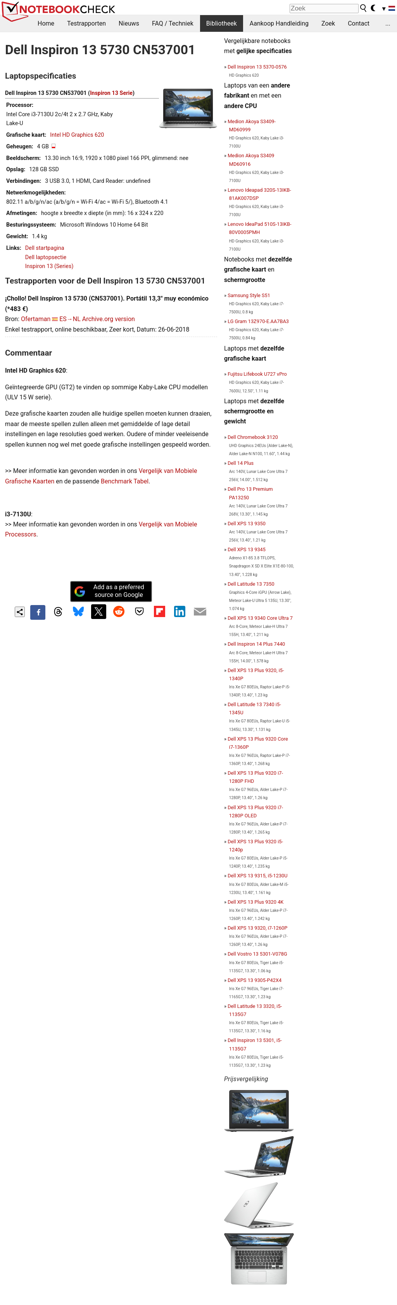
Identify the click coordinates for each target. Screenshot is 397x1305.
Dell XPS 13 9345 (247, 549)
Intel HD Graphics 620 (77, 135)
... (387, 23)
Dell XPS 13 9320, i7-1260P (257, 928)
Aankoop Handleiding (279, 23)
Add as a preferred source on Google (109, 591)
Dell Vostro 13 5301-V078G (257, 954)
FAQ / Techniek (172, 23)
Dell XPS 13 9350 (247, 523)
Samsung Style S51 (249, 295)
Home (46, 23)
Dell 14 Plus (241, 463)
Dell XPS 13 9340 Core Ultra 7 (260, 618)
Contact (358, 23)
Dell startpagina (44, 248)
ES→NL (70, 319)
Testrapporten (86, 23)
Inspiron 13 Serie (111, 93)
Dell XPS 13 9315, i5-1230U (257, 876)
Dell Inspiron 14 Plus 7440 (256, 644)
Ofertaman (35, 319)
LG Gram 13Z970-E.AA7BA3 (258, 321)
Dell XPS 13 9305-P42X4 (254, 980)
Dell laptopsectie (45, 257)
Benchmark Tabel (124, 481)
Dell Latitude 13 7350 (251, 584)
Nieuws (129, 23)
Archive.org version (108, 319)
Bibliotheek (221, 23)
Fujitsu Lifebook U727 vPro (257, 374)
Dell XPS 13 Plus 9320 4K (255, 902)
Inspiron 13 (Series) (49, 266)
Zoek (328, 23)
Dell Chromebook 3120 (253, 437)
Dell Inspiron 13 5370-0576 (257, 67)
